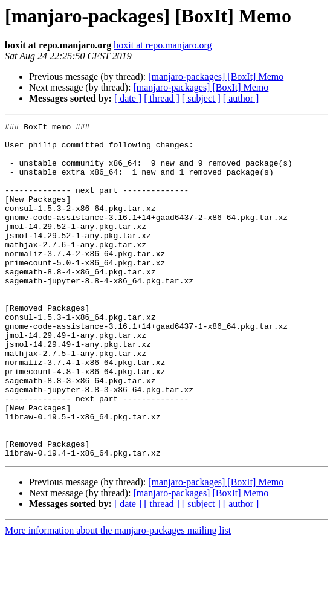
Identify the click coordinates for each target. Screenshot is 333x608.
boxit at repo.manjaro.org (163, 45)
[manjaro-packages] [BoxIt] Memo (215, 76)
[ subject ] (201, 98)
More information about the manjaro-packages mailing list (118, 597)
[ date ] (127, 98)
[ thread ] (161, 98)
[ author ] (241, 98)
